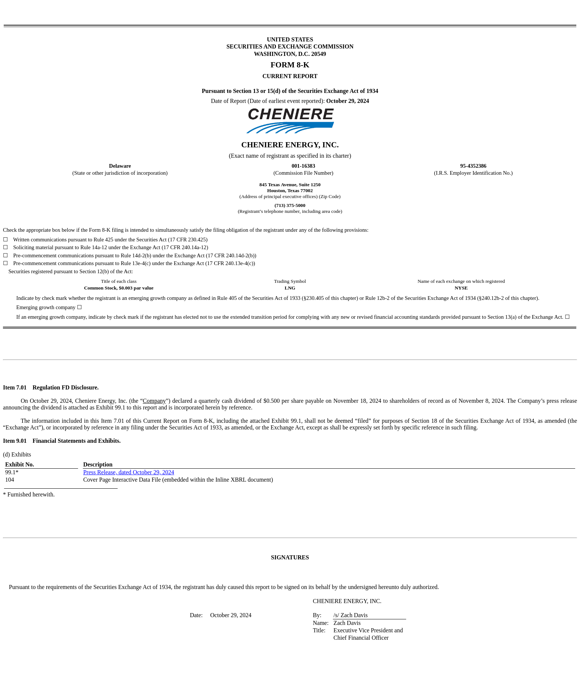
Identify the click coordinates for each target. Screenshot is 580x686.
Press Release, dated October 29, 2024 (128, 472)
